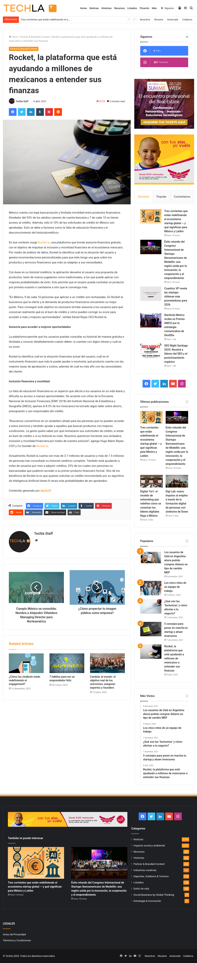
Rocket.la (44, 242)
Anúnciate (172, 19)
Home (83, 8)
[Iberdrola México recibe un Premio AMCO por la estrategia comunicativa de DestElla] (150, 320)
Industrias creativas (145, 870)
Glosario (158, 19)
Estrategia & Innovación (147, 900)
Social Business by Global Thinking (154, 894)
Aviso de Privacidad (14, 934)
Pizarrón (144, 8)
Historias (106, 8)
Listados (132, 8)
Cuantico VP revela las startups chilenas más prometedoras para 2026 (175, 296)
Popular (162, 196)
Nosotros (145, 19)
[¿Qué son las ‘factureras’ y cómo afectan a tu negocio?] (150, 606)
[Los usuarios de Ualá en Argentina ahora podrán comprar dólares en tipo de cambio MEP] (150, 557)
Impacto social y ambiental (149, 845)
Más (154, 8)
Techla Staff (22, 101)
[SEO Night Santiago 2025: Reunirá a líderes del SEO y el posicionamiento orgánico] (150, 351)
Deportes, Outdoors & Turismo (151, 876)
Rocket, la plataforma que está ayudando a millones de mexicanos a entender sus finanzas (174, 658)
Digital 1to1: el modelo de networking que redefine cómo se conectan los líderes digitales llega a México (150, 503)
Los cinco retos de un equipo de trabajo (175, 586)
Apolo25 (45, 490)
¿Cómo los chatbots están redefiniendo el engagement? (24, 680)
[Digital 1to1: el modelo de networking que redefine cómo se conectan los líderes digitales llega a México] (151, 481)
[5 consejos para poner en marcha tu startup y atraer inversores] (150, 629)
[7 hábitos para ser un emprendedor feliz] (66, 663)
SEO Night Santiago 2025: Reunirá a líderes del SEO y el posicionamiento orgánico (176, 353)
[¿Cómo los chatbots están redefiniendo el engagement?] (26, 663)
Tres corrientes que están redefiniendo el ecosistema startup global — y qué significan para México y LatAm (35, 886)
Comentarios (182, 196)
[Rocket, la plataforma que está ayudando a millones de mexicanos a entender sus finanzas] (150, 651)
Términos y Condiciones (17, 940)
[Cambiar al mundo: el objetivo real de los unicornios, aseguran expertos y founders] (107, 663)
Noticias (94, 8)
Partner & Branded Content (35, 36)
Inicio (13, 36)
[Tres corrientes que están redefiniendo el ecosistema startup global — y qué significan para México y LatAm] (150, 216)
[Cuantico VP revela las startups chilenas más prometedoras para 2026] (150, 293)
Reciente (143, 196)
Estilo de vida (141, 888)
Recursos (119, 8)
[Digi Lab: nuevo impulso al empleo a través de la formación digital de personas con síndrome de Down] (177, 481)
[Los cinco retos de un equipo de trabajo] (150, 588)
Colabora (187, 19)
